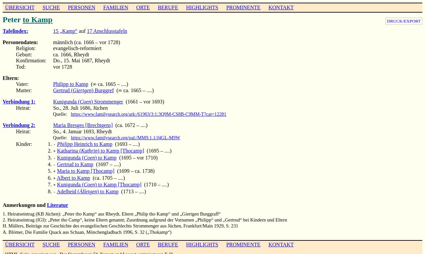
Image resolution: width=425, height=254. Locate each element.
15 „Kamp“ (65, 31)
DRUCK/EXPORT (404, 21)
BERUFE (168, 7)
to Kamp (37, 19)
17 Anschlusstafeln (107, 31)
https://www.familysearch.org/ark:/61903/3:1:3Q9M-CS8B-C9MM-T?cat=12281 (148, 114)
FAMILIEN (115, 7)
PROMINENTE (243, 7)
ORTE (143, 7)
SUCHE (51, 7)
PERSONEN (81, 7)
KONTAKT (281, 7)
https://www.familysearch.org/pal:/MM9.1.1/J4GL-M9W (125, 137)
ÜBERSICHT (20, 7)
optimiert (146, 249)
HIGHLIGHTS (202, 7)
